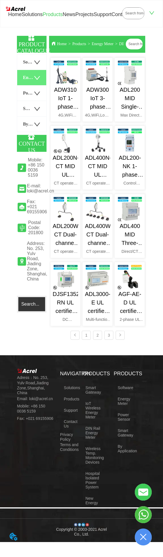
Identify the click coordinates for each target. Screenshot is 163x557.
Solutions (32, 14)
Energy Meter (102, 44)
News (69, 14)
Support (102, 14)
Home (15, 14)
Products (53, 14)
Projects (84, 14)
